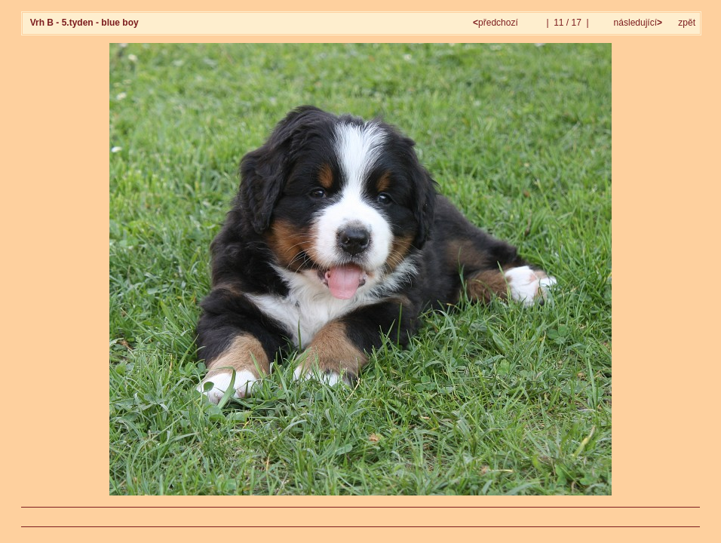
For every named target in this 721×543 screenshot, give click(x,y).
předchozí (496, 22)
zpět (686, 22)
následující (636, 22)
